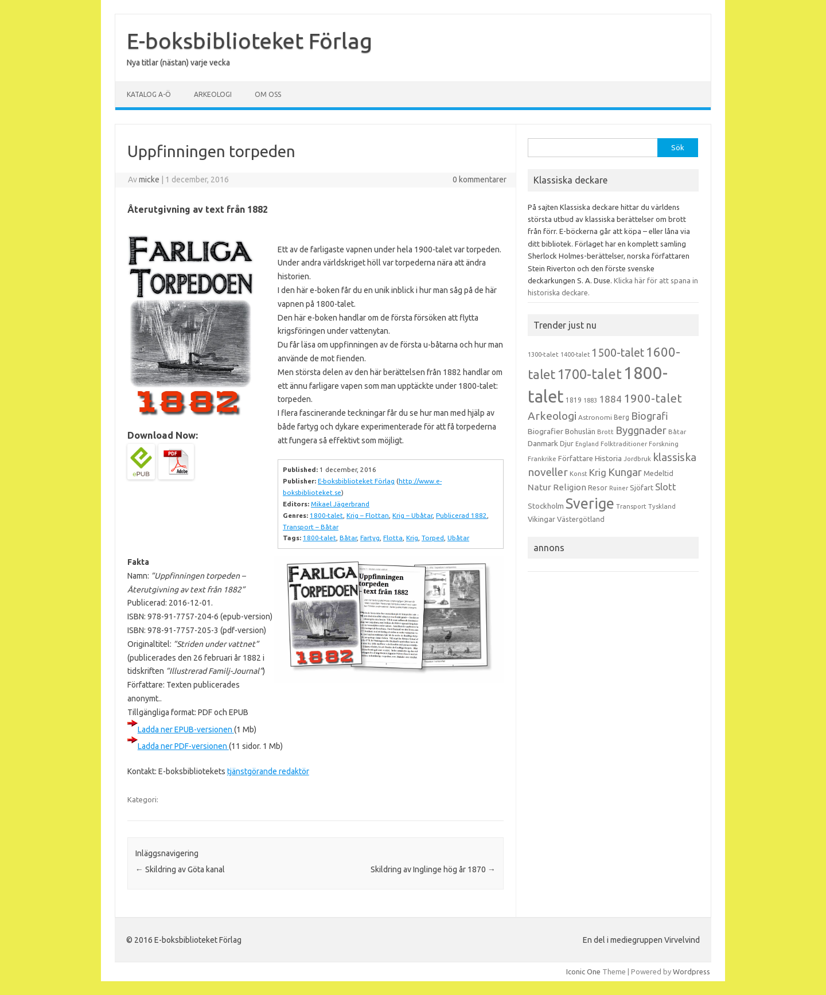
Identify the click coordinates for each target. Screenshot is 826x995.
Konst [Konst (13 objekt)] (578, 473)
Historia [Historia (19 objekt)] (608, 458)
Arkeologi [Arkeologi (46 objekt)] (552, 415)
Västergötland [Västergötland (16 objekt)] (581, 519)
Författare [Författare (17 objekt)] (575, 458)
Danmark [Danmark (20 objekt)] (543, 443)
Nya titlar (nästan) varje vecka (178, 62)
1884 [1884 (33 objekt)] (610, 398)
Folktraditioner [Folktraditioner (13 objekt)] (624, 443)
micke (149, 179)
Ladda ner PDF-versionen (183, 746)
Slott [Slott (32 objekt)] (665, 486)
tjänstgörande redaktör (268, 771)
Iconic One (583, 971)
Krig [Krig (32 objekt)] (597, 472)
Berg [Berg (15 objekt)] (621, 417)
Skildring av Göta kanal (180, 869)
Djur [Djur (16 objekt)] (567, 443)
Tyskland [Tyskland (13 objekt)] (662, 506)
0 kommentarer (479, 179)
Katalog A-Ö (149, 94)
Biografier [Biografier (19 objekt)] (545, 431)
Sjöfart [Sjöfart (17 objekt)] (641, 487)
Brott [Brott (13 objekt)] (605, 431)
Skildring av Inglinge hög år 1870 (433, 869)
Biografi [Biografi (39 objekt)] (649, 416)
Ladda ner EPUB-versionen (186, 729)
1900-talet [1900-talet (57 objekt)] (653, 398)
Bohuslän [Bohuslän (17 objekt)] (580, 431)
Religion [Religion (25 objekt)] (569, 487)
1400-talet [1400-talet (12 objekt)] (575, 354)
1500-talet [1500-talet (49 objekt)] (617, 352)
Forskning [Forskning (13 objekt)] (664, 443)
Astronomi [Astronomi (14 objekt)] (595, 417)
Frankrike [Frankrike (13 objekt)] (542, 458)
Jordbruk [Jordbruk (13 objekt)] (637, 458)
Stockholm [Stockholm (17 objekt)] (546, 506)
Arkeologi (213, 94)
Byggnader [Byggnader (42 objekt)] (641, 430)
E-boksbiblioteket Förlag (249, 41)
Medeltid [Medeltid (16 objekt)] (658, 473)
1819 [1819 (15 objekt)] (574, 400)
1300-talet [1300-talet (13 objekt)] (543, 354)
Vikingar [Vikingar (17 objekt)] (541, 519)
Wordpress (691, 971)
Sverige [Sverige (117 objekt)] (590, 503)
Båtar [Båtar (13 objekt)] (677, 431)
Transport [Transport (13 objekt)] (631, 506)
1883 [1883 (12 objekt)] (590, 400)
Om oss (268, 94)
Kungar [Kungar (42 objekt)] (625, 472)
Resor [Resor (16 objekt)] (597, 487)
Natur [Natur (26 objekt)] (539, 487)
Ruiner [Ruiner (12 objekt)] (618, 488)
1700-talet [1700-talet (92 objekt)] (589, 373)
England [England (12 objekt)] (587, 443)
